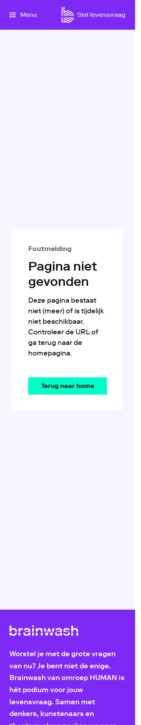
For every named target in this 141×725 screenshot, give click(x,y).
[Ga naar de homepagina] (67, 386)
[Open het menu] (23, 14)
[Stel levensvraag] (101, 14)
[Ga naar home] (68, 15)
